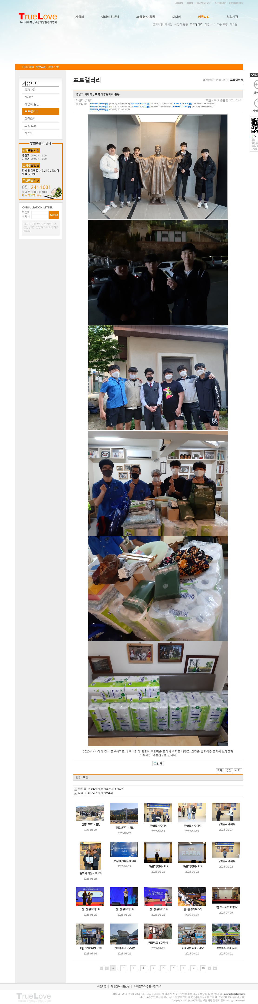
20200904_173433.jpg (99, 109)
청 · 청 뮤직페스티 (91, 909)
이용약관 (101, 986)
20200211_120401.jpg (99, 103)
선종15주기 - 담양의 (124, 948)
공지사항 (158, 24)
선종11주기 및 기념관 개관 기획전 (105, 788)
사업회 (79, 17)
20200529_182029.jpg (182, 103)
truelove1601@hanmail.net (234, 994)
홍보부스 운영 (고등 (226, 948)
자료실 (233, 24)
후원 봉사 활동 (145, 17)
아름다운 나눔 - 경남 (192, 948)
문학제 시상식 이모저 (91, 873)
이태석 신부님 (110, 17)
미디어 (176, 17)
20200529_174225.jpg (140, 103)
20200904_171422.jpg (140, 106)
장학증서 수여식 (158, 825)
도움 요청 (222, 24)
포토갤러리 (196, 24)
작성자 (26, 212)
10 (203, 968)
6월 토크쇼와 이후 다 (227, 907)
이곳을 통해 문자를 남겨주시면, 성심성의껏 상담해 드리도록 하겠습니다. (40, 227)
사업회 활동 (181, 24)
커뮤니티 (203, 17)
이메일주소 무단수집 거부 (147, 986)
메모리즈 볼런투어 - (158, 942)
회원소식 (210, 24)
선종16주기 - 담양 (91, 824)
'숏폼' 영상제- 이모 (159, 866)
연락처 (26, 216)
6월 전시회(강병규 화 (91, 948)
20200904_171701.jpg (181, 106)
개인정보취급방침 (120, 986)
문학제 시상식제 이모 (125, 860)
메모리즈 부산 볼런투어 (100, 793)
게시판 (168, 24)
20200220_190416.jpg (99, 106)
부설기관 (232, 17)
